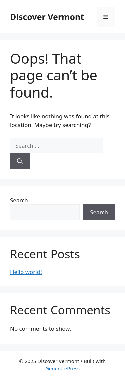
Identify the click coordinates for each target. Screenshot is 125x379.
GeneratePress (62, 368)
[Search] (20, 161)
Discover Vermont (47, 16)
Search (19, 200)
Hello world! (26, 272)
